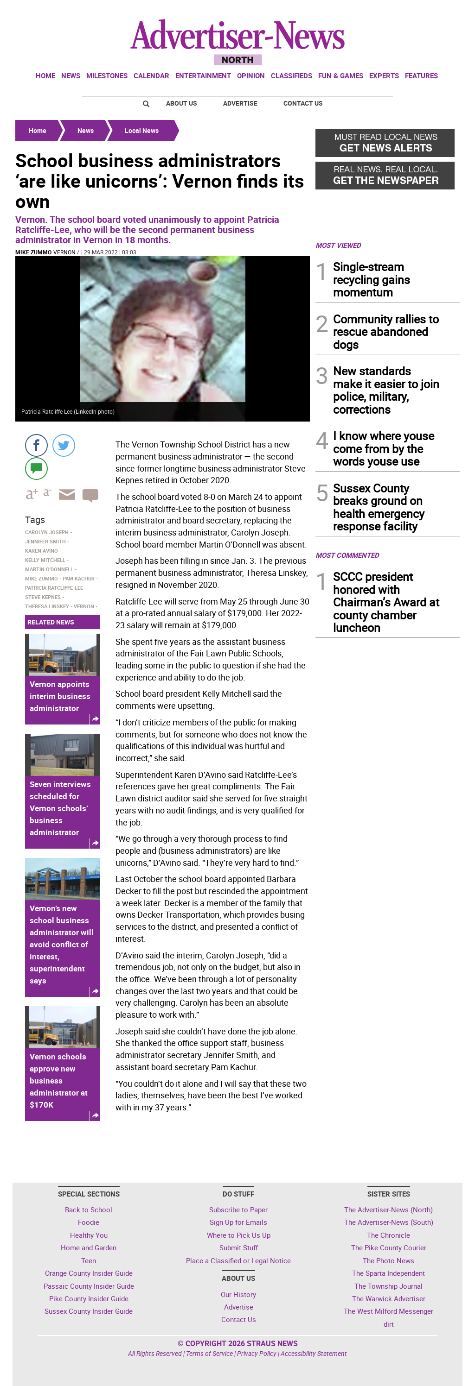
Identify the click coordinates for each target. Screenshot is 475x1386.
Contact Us (303, 103)
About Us (181, 103)
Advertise (240, 103)
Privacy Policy (256, 1353)
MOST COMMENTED (347, 555)
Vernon (64, 252)
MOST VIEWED (338, 245)
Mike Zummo (33, 252)
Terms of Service (209, 1353)
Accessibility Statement (314, 1353)
